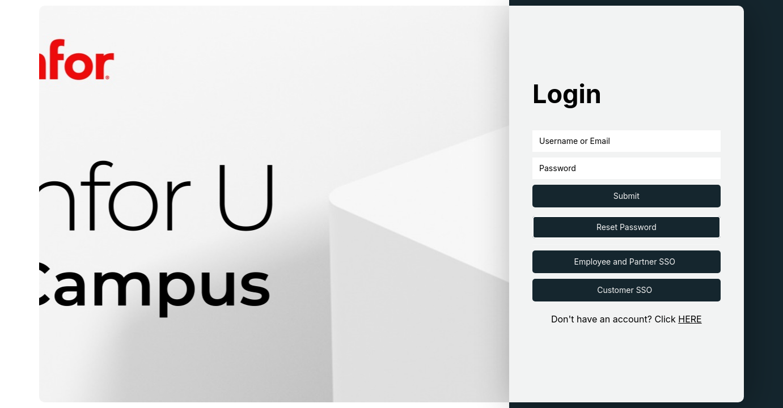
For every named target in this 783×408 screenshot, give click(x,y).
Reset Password (626, 227)
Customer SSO (624, 290)
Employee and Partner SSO (624, 261)
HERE (689, 319)
